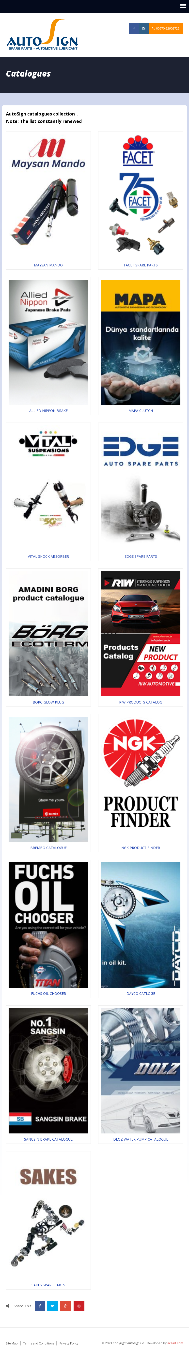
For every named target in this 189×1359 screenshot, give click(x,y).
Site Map (12, 1343)
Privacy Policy (69, 1343)
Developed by (165, 1343)
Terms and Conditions (38, 1343)
